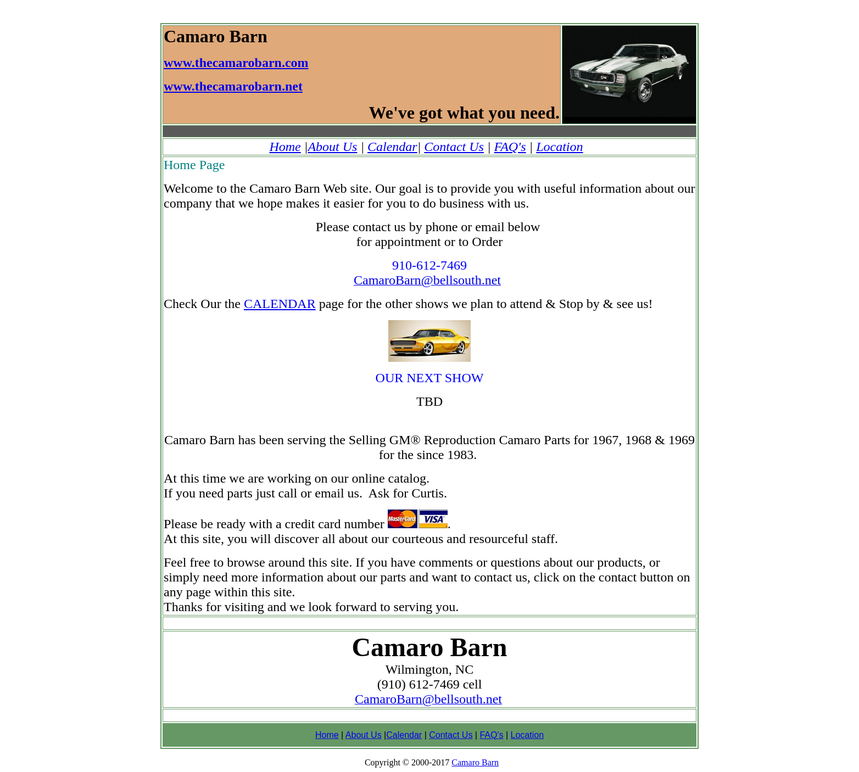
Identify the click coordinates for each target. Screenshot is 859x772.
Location (559, 146)
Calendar (392, 146)
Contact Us (454, 146)
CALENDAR (280, 304)
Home (284, 146)
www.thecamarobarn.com (236, 62)
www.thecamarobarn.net (233, 86)
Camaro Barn (475, 762)
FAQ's (510, 146)
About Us (332, 146)
